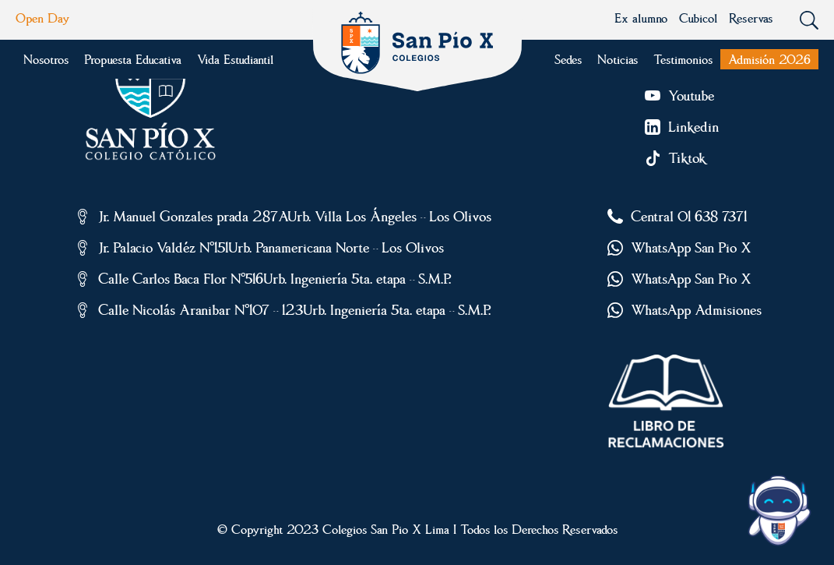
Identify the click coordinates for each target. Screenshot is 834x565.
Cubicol (698, 17)
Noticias (617, 59)
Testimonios (683, 59)
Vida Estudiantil (235, 59)
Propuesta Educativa (132, 59)
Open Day (42, 17)
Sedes (568, 59)
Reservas (750, 17)
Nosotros (46, 59)
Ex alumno (640, 17)
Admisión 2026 (769, 59)
